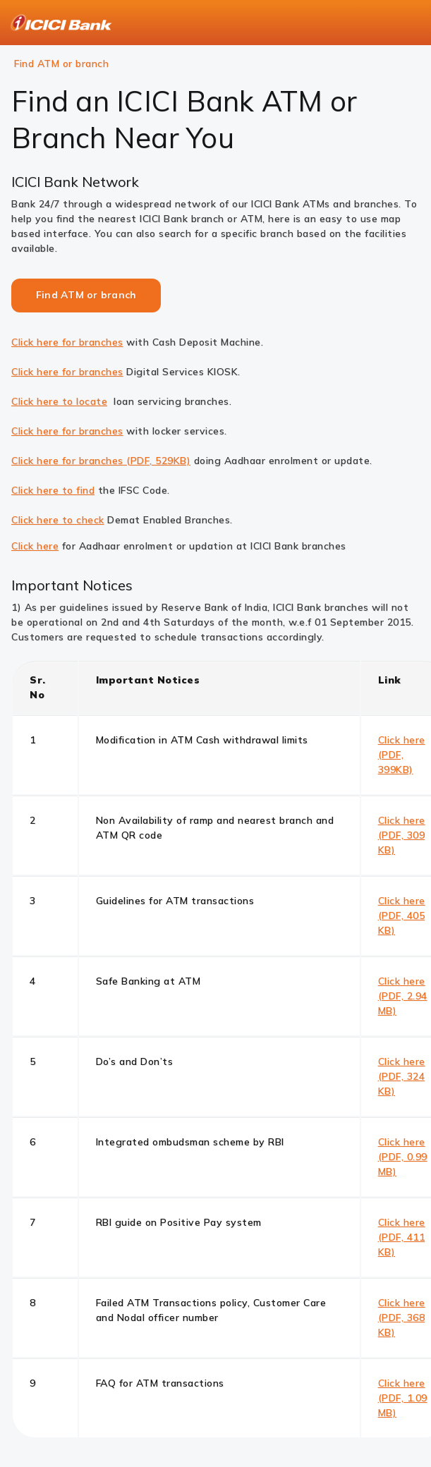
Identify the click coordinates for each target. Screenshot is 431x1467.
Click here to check (57, 519)
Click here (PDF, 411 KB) (401, 1237)
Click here (35, 546)
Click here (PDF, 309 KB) (401, 835)
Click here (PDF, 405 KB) (401, 915)
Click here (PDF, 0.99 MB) (402, 1157)
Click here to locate (59, 401)
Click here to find (53, 490)
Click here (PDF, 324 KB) (401, 1076)
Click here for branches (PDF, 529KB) (100, 460)
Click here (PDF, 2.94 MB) (402, 996)
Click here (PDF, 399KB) (401, 755)
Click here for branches (67, 342)
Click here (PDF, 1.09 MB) (402, 1398)
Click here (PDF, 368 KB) (401, 1317)
